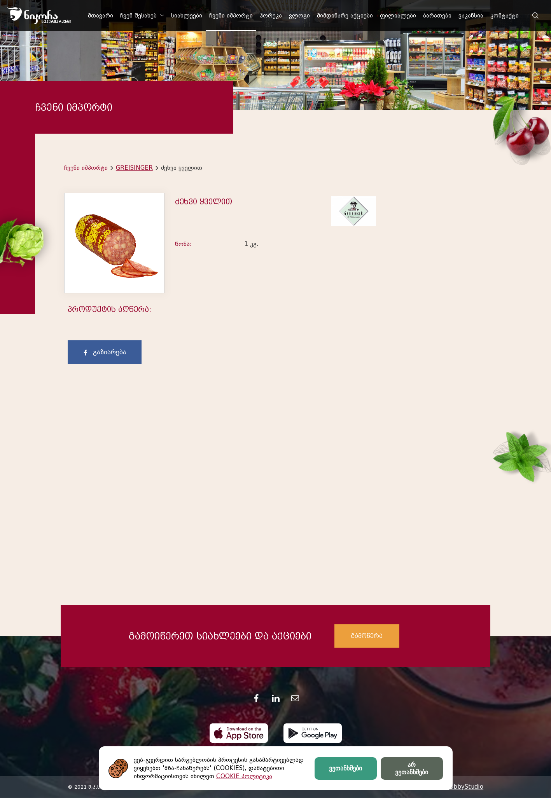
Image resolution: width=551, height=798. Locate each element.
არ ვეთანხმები (411, 768)
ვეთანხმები (345, 768)
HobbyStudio (464, 786)
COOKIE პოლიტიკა (244, 776)
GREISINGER (134, 167)
